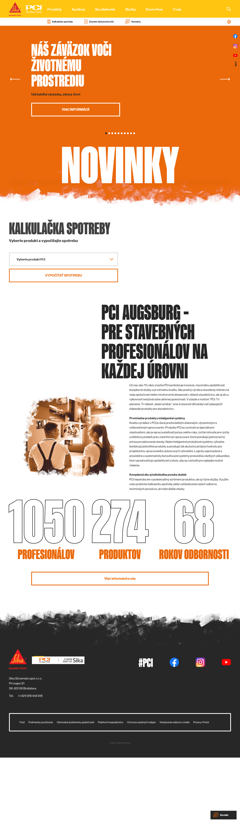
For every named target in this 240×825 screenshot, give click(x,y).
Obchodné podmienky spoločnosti (75, 789)
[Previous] (15, 79)
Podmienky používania (40, 789)
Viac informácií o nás (120, 646)
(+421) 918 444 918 (30, 763)
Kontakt (220, 815)
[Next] (225, 79)
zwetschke (126, 810)
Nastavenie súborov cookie (175, 789)
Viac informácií (75, 109)
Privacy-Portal (201, 789)
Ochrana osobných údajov (141, 789)
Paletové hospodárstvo (110, 789)
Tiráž (22, 789)
